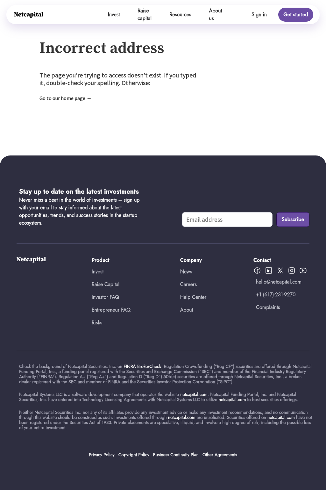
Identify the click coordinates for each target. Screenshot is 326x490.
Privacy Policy (101, 454)
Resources (180, 14)
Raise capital (145, 14)
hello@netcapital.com (278, 281)
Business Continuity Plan (176, 454)
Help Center (193, 297)
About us (215, 14)
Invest (114, 14)
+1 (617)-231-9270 (276, 294)
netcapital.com (194, 394)
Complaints (268, 307)
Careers (188, 284)
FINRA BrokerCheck (142, 366)
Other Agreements (219, 454)
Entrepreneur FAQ (111, 309)
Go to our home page (62, 98)
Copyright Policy (133, 454)
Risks (97, 322)
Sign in (259, 14)
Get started (295, 14)
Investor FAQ (105, 297)
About (186, 309)
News (186, 271)
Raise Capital (105, 284)
